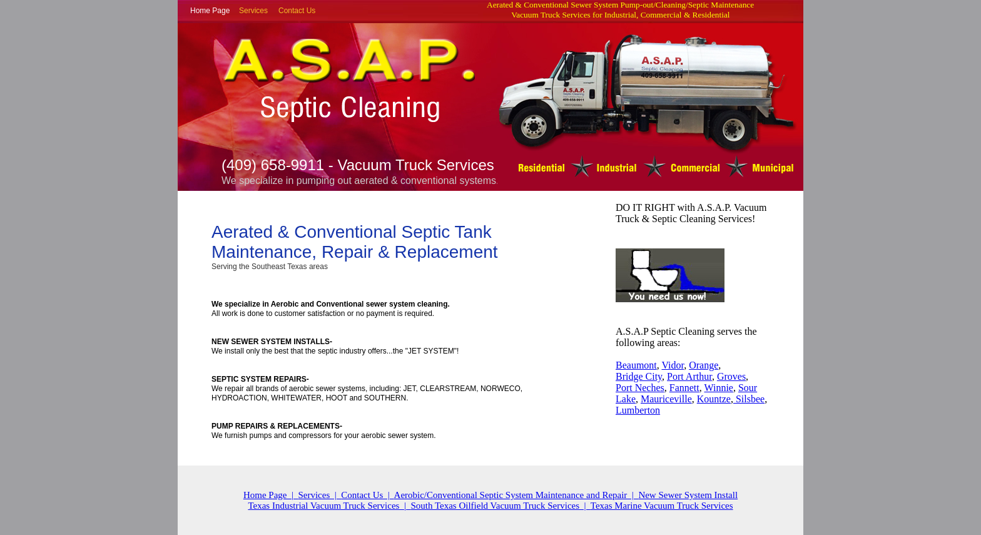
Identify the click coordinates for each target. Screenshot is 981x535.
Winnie (718, 387)
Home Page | (270, 495)
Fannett (684, 387)
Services (253, 10)
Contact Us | (367, 495)
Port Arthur (689, 376)
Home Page (210, 10)
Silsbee (749, 399)
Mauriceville (666, 399)
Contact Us (296, 10)
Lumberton (638, 410)
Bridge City (639, 376)
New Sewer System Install (688, 495)
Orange (703, 365)
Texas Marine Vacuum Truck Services (662, 506)
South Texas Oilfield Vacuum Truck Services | (500, 506)
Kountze (714, 399)
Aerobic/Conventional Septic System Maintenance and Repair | (516, 495)
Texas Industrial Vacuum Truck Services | (329, 506)
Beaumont (636, 365)
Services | (319, 495)
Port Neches (640, 387)
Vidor (672, 365)
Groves (731, 376)
